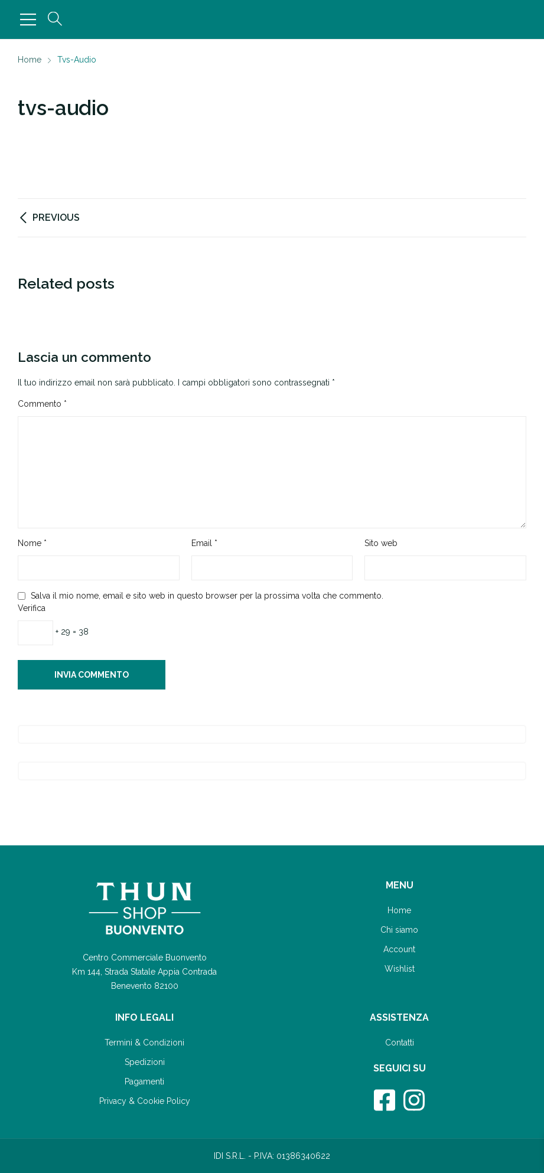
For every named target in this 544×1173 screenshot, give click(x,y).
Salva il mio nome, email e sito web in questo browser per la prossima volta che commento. (207, 595)
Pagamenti (144, 1081)
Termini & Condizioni (144, 1042)
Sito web (381, 543)
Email (204, 543)
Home (399, 910)
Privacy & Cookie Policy (144, 1101)
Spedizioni (145, 1062)
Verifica (31, 608)
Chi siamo (399, 930)
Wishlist (400, 968)
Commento (42, 404)
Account (399, 949)
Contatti (399, 1042)
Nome (32, 543)
